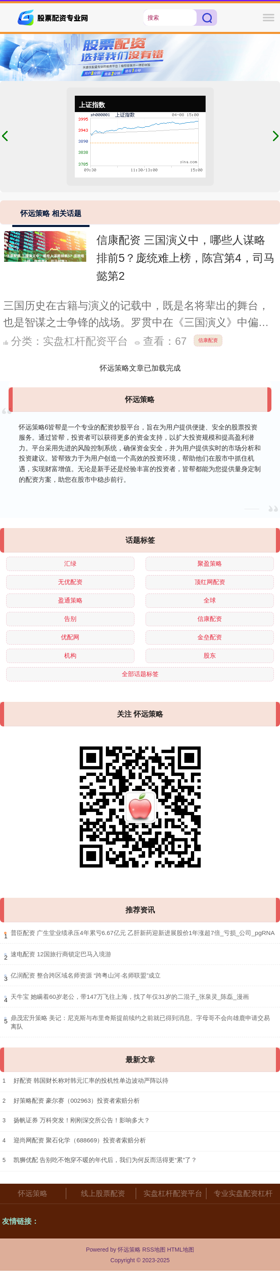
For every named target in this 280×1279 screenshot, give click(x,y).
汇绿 (70, 563)
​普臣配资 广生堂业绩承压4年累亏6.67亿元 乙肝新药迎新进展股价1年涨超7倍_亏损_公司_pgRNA (143, 932)
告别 (70, 618)
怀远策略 (32, 1193)
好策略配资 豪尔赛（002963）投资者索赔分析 (76, 1100)
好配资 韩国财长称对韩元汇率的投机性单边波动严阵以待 (90, 1080)
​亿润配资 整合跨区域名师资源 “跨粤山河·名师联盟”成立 (86, 975)
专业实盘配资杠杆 (243, 1193)
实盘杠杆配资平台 (172, 1193)
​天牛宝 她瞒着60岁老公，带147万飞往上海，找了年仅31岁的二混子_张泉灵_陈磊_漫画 (130, 996)
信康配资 (208, 340)
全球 (210, 600)
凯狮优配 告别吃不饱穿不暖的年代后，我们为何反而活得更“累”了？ (105, 1159)
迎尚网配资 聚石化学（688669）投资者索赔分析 (79, 1140)
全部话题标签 (140, 673)
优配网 (70, 637)
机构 (70, 655)
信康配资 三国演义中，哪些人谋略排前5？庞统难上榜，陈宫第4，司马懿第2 (185, 258)
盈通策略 (70, 600)
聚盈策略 (209, 563)
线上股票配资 (103, 1193)
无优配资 (70, 581)
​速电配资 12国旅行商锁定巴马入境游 (61, 954)
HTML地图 (180, 1249)
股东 (210, 655)
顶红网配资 (210, 581)
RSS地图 (154, 1249)
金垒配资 (209, 637)
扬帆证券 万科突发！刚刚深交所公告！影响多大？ (81, 1120)
